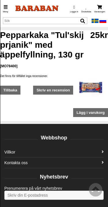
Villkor (54, 152)
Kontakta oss (54, 162)
